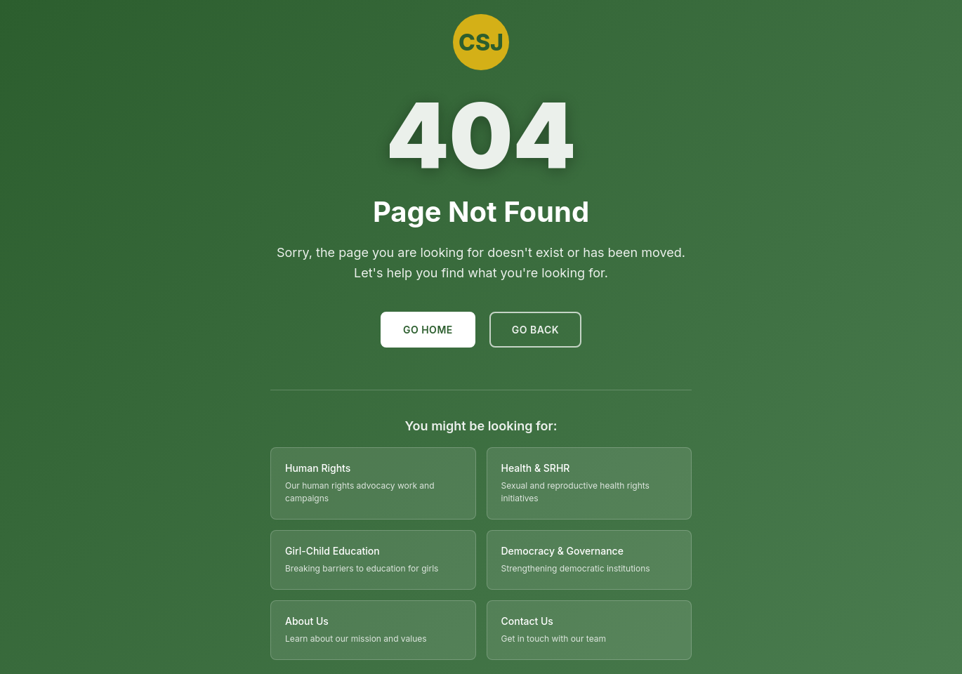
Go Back (535, 330)
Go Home (428, 330)
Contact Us (527, 621)
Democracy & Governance (562, 551)
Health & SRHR (535, 468)
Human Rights (317, 468)
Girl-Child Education (332, 551)
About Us (307, 621)
